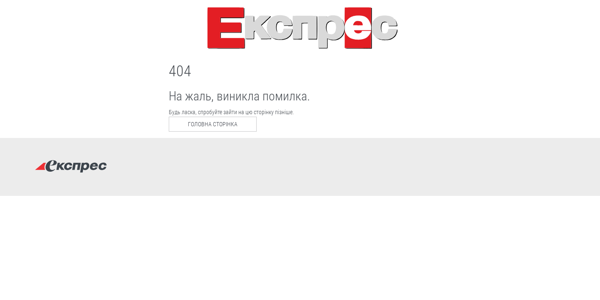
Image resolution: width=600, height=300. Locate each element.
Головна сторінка (213, 124)
